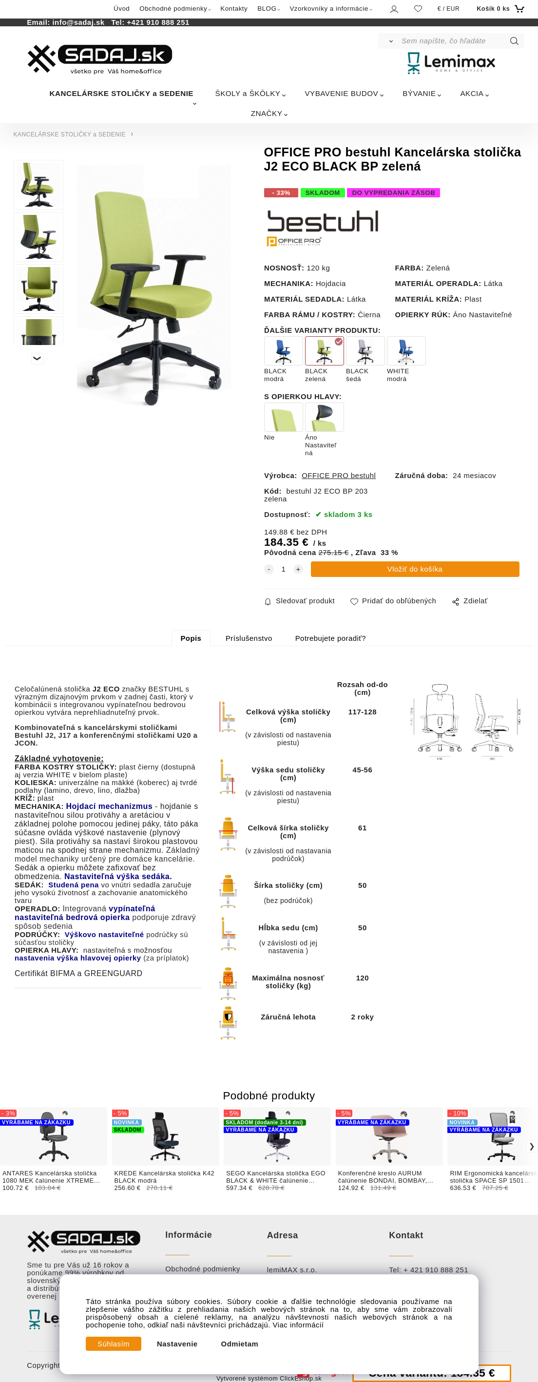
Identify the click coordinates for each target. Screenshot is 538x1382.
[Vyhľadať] (389, 41)
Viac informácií (298, 1325)
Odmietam (240, 1344)
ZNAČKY (267, 113)
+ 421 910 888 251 (436, 1270)
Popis (190, 638)
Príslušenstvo (249, 638)
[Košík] (499, 8)
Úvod (122, 8)
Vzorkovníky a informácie (328, 8)
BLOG (266, 8)
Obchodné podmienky (173, 8)
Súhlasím (113, 1344)
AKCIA (471, 93)
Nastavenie (177, 1344)
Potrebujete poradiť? (330, 638)
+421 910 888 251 (158, 22)
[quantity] (283, 569)
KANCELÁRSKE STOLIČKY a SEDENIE (121, 93)
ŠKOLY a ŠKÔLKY (248, 93)
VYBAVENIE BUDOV (341, 93)
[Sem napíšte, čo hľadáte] (462, 41)
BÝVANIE (419, 93)
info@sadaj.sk (80, 22)
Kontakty (234, 8)
